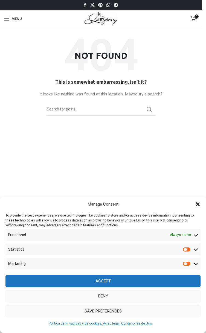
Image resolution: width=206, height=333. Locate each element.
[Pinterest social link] (101, 5)
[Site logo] (101, 18)
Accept (103, 281)
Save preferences (103, 311)
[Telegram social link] (116, 5)
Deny (103, 296)
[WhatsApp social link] (108, 5)
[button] (198, 204)
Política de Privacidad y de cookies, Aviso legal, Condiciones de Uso (100, 323)
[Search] (101, 109)
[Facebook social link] (85, 5)
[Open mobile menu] (13, 18)
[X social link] (92, 5)
